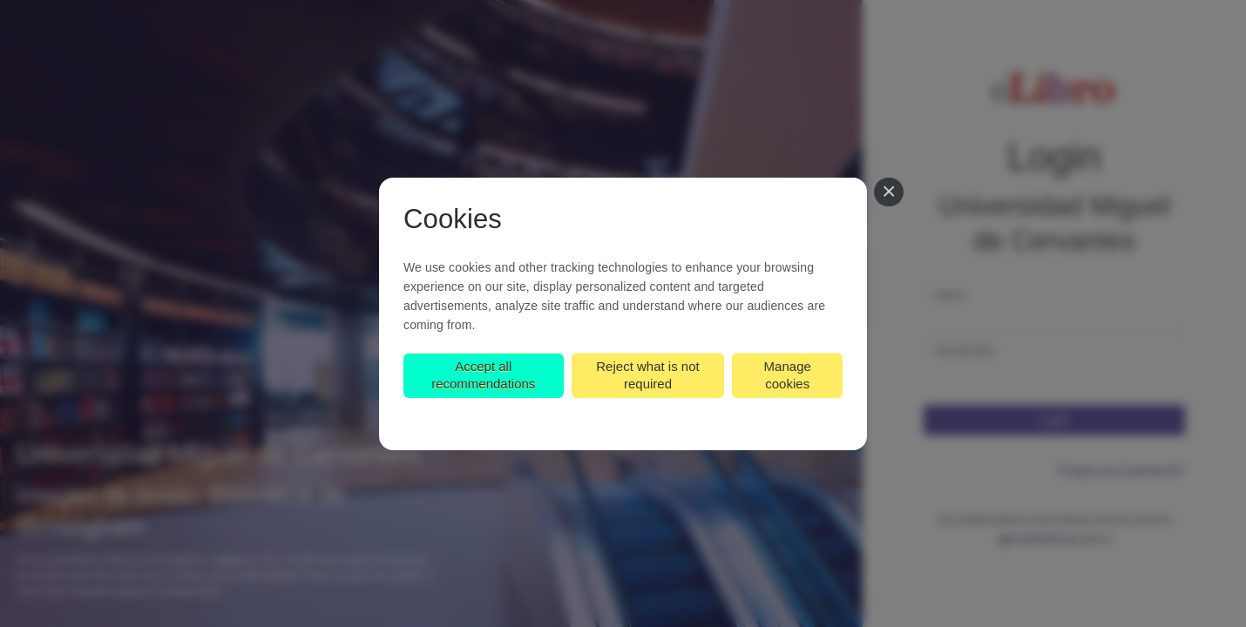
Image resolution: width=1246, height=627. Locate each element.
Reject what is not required (647, 375)
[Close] (889, 192)
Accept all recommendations (483, 375)
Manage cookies (787, 375)
